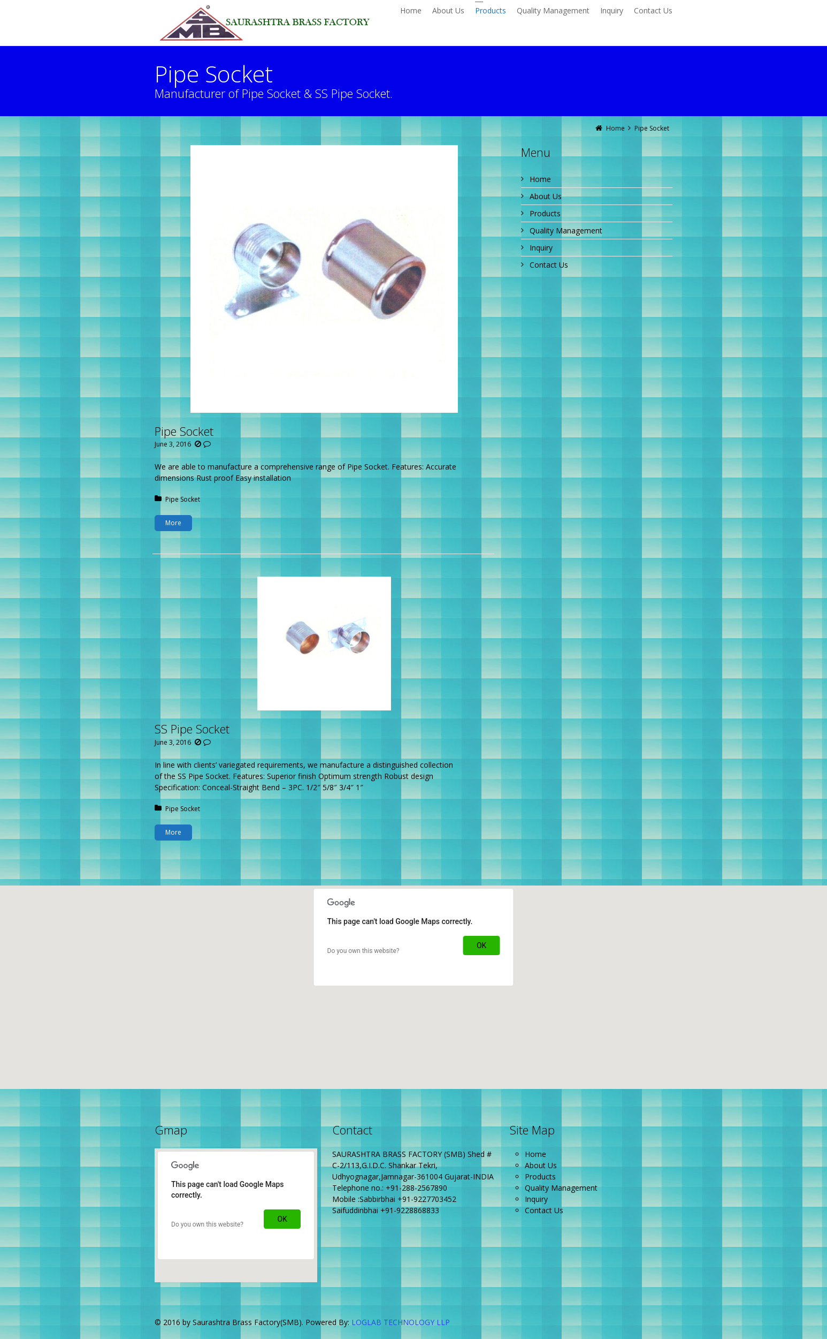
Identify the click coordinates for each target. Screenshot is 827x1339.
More (173, 522)
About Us (546, 196)
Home (540, 179)
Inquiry (541, 248)
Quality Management (566, 230)
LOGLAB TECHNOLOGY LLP (400, 1322)
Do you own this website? (363, 951)
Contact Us (549, 265)
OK (481, 945)
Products (545, 213)
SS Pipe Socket (192, 729)
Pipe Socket (184, 431)
